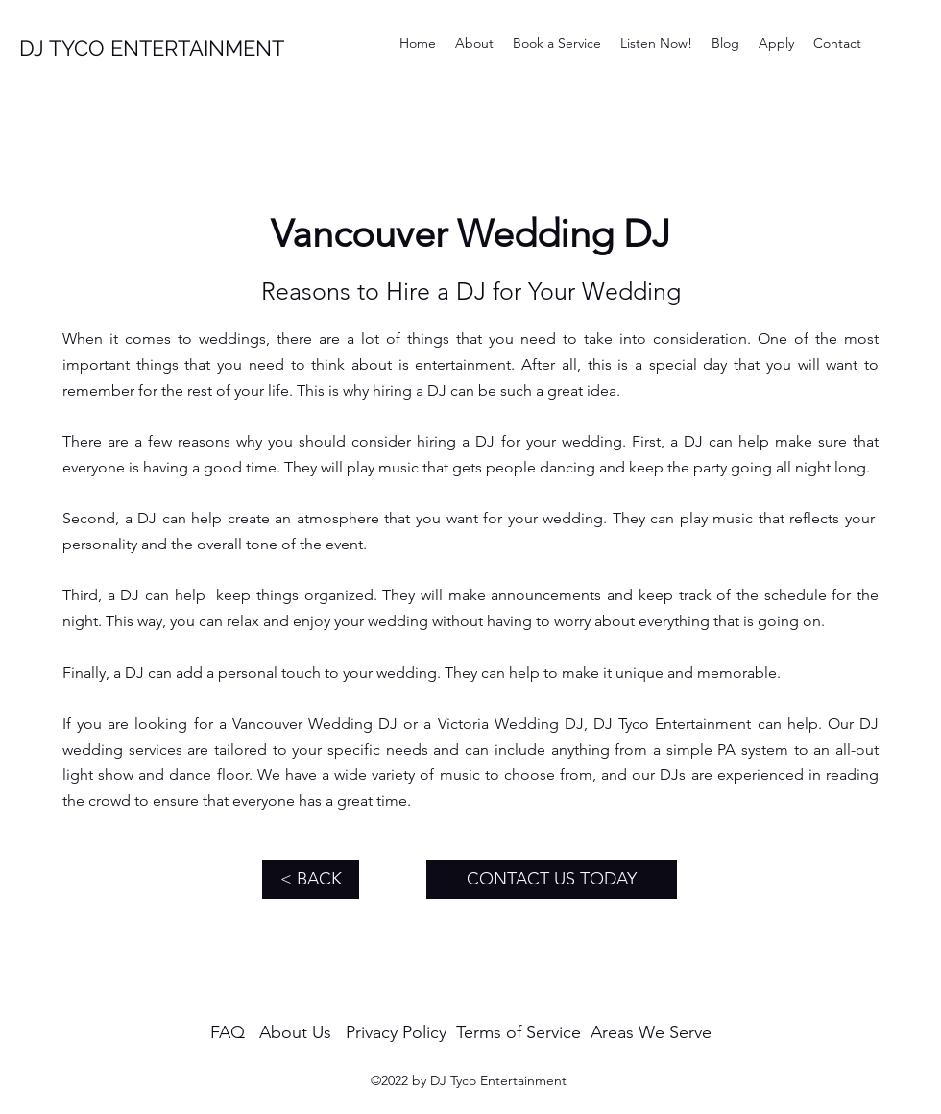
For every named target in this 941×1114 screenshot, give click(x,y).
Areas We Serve (651, 1032)
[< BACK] (310, 879)
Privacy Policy (396, 1032)
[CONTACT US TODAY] (551, 879)
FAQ (227, 1032)
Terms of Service (518, 1032)
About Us (295, 1032)
